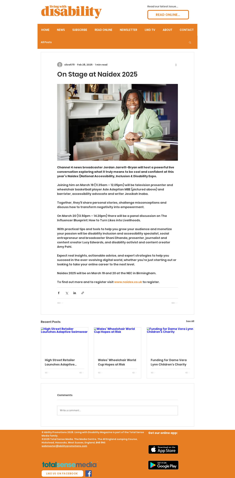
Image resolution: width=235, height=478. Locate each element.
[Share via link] (82, 292)
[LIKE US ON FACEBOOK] (62, 473)
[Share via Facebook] (58, 292)
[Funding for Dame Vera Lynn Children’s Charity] (170, 340)
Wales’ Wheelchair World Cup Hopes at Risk (117, 362)
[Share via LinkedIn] (74, 292)
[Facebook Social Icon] (88, 473)
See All (190, 321)
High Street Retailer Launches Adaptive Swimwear (60, 362)
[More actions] (176, 65)
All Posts (46, 42)
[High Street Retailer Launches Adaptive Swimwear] (64, 340)
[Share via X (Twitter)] (66, 292)
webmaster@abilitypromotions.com (64, 446)
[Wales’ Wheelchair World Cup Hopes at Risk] (117, 340)
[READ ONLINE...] (168, 14)
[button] (190, 42)
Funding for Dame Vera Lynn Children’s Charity (169, 362)
